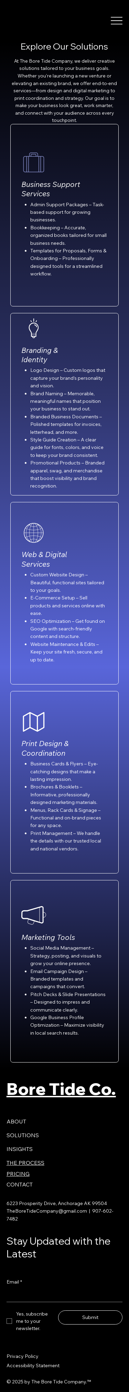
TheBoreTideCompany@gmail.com (47, 1211)
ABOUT (16, 1121)
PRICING (18, 1173)
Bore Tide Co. (61, 1088)
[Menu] (116, 20)
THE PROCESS (25, 1162)
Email (14, 1282)
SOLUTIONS (23, 1135)
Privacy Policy (23, 1356)
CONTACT (20, 1184)
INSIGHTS (20, 1148)
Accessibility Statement (33, 1365)
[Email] (62, 1295)
